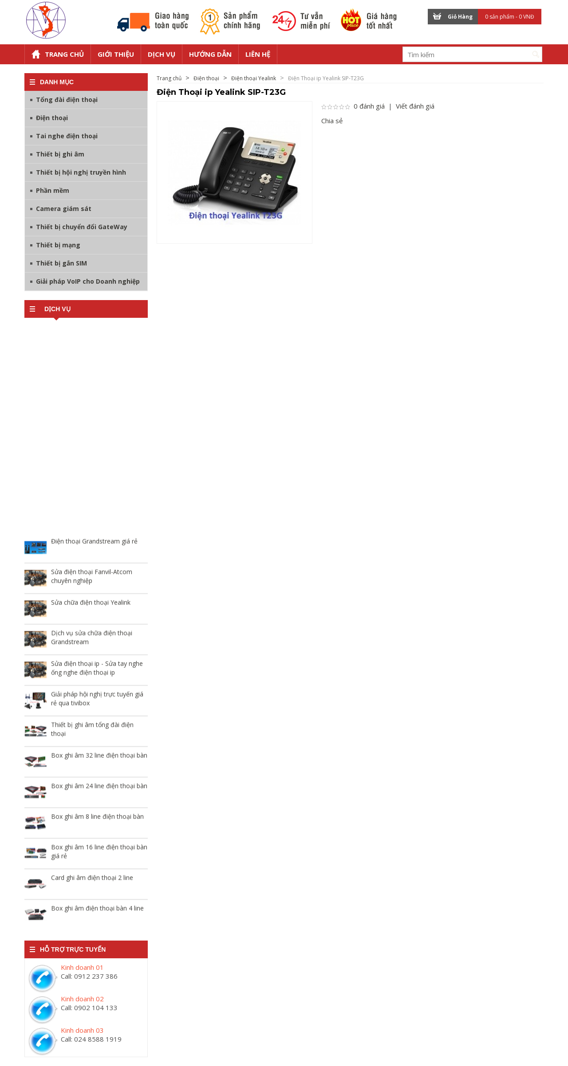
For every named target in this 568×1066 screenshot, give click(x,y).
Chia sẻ (332, 120)
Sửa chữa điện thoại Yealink (90, 605)
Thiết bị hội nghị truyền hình (81, 172)
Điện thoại (52, 117)
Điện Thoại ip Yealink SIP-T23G (326, 78)
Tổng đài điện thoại (67, 99)
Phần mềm (52, 190)
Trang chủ (169, 78)
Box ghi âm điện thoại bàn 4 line (97, 910)
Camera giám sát (63, 208)
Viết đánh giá (415, 106)
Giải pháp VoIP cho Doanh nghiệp (88, 281)
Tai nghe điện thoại (67, 136)
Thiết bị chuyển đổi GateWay (81, 227)
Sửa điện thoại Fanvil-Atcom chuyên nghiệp (91, 578)
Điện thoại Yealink (253, 78)
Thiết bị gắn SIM (61, 263)
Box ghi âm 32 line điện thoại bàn (99, 758)
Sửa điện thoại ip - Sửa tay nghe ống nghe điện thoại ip (97, 670)
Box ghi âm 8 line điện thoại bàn (97, 819)
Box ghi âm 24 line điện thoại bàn (99, 788)
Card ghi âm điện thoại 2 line (92, 880)
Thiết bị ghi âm (60, 154)
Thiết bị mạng (58, 245)
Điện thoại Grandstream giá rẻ (94, 543)
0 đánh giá (369, 106)
